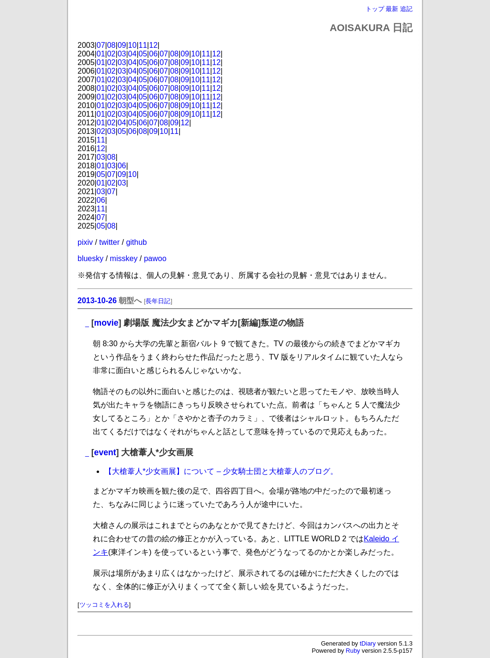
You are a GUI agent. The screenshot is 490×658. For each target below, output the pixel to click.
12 (153, 45)
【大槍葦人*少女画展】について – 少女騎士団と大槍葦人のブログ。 (221, 471)
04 (132, 54)
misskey (124, 258)
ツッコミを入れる (104, 604)
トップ (375, 8)
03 (122, 54)
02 (111, 54)
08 (111, 45)
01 (101, 54)
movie (106, 323)
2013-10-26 (97, 300)
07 (101, 45)
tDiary (368, 643)
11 (143, 45)
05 (143, 54)
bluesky (90, 258)
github (136, 242)
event (105, 452)
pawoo (155, 258)
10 (132, 45)
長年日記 (157, 301)
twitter (109, 242)
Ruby (353, 650)
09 (122, 45)
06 (153, 54)
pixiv (85, 242)
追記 (406, 8)
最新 (392, 8)
